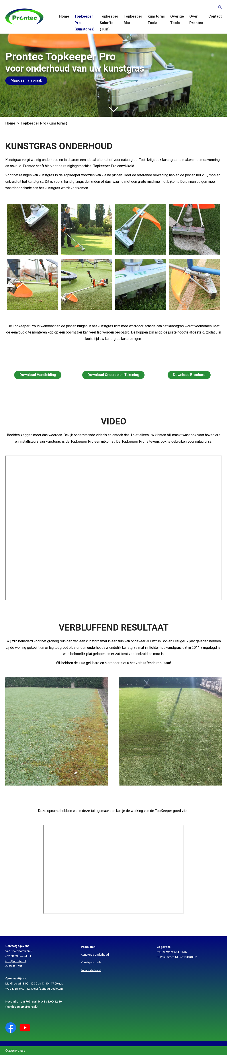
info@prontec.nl (15, 961)
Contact (215, 16)
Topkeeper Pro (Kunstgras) (84, 22)
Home (64, 16)
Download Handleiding (38, 375)
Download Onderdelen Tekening (113, 375)
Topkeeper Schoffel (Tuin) (109, 22)
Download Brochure (189, 375)
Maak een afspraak (26, 80)
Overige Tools (177, 19)
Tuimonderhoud (91, 970)
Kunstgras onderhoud (95, 954)
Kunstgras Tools (156, 19)
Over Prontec (196, 19)
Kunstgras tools (91, 962)
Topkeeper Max (133, 19)
